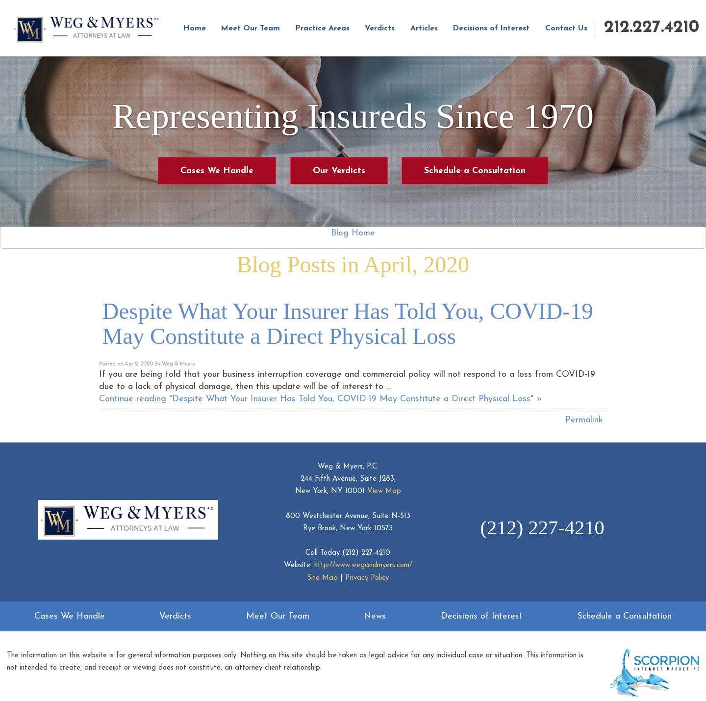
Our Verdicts (339, 171)
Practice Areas (323, 28)
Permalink (584, 420)
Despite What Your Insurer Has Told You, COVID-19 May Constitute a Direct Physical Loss (347, 323)
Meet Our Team (250, 28)
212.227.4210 (651, 27)
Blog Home (353, 233)
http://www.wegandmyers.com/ (363, 565)
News (375, 616)
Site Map (322, 578)
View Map (384, 491)
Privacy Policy (367, 578)
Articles (424, 28)
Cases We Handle (216, 171)
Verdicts (380, 28)
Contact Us (566, 28)
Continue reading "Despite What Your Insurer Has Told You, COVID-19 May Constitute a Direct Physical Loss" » (320, 399)
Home (194, 28)
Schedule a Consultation (475, 171)
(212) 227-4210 (366, 553)
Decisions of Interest (491, 28)
